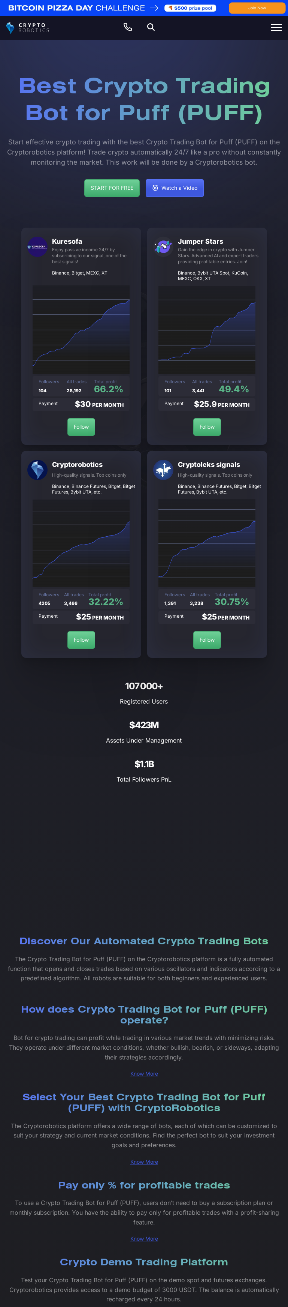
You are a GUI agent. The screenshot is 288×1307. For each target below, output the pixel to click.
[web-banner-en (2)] (144, 8)
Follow (81, 426)
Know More (144, 1073)
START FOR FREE (112, 188)
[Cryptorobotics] (34, 28)
